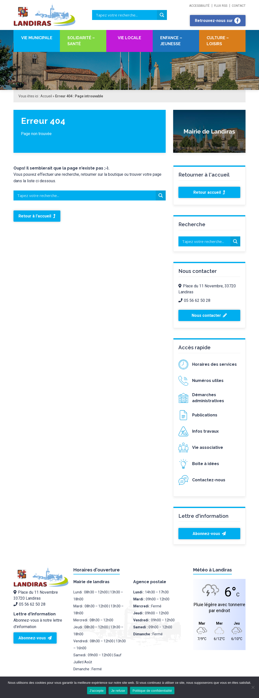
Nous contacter (209, 315)
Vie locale (129, 37)
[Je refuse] (252, 687)
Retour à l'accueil (36, 216)
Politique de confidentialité (152, 691)
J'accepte (97, 691)
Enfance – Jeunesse (171, 40)
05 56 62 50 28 (194, 300)
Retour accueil (209, 192)
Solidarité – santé (81, 40)
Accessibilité (199, 5)
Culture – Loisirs (218, 40)
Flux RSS (220, 5)
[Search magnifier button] (162, 15)
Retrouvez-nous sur (218, 20)
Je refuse (118, 691)
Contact (239, 5)
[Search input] (126, 15)
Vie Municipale (36, 37)
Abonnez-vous (209, 533)
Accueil (46, 96)
